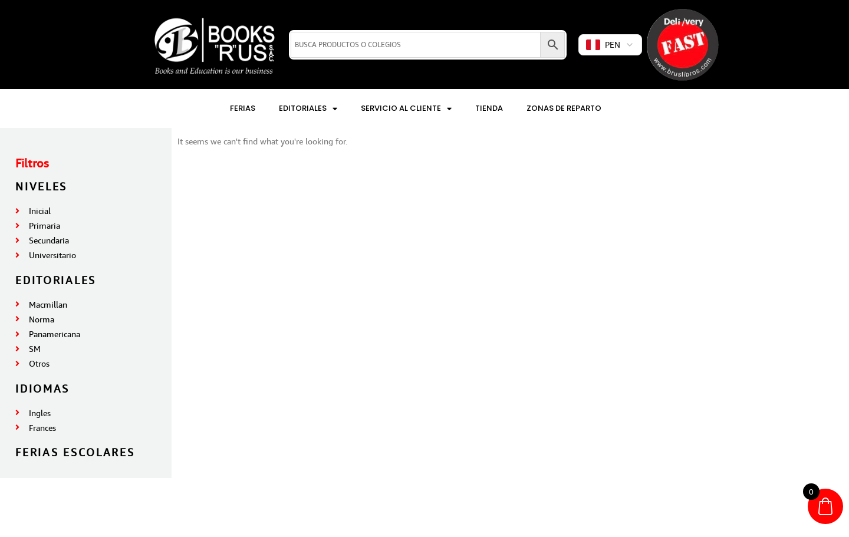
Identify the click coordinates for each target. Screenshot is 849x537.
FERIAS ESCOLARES (74, 452)
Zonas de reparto (563, 108)
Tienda (489, 108)
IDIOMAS (42, 388)
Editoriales (308, 108)
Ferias (242, 108)
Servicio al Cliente (406, 108)
